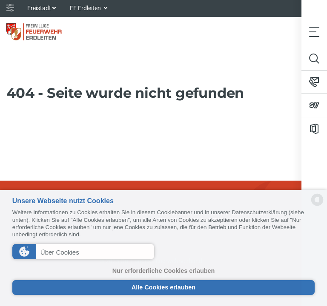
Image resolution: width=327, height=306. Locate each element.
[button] (83, 251)
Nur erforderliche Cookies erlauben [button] (163, 270)
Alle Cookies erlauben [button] (163, 287)
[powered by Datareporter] (317, 205)
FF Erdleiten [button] (86, 8)
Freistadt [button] (39, 8)
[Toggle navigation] (314, 31)
